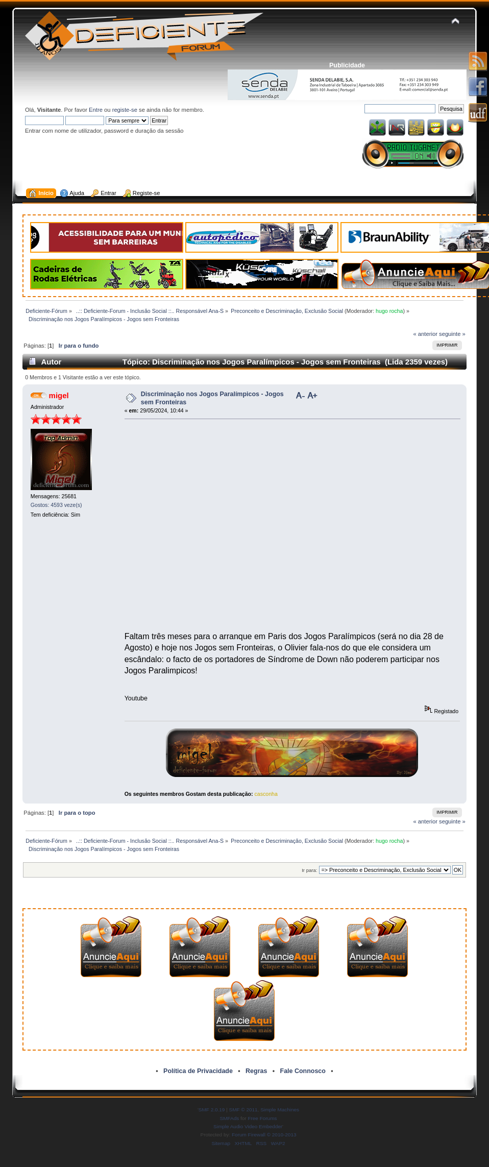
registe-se (124, 110)
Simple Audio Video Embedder (247, 1126)
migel (59, 395)
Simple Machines (279, 1109)
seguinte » (452, 334)
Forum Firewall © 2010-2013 (264, 1134)
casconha (266, 794)
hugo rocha (389, 311)
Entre (96, 110)
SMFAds (229, 1118)
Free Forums (262, 1118)
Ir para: (309, 870)
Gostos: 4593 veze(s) (56, 505)
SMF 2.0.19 (212, 1109)
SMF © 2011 (243, 1109)
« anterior (425, 334)
